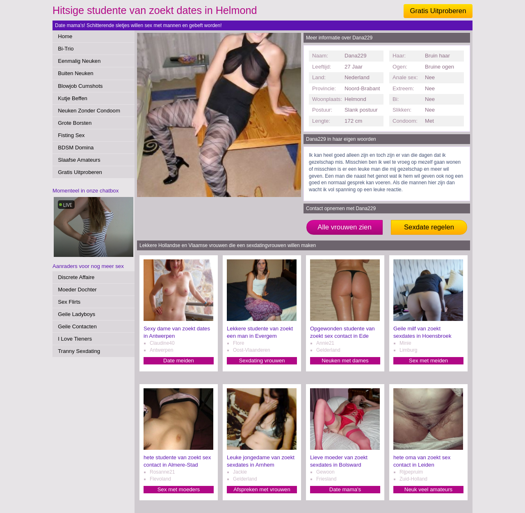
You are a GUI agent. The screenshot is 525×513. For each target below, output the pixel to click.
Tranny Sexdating (79, 351)
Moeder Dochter (77, 289)
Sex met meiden (428, 360)
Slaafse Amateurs (79, 160)
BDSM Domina (76, 147)
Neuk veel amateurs (428, 489)
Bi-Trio (65, 49)
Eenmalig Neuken (79, 61)
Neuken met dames (345, 360)
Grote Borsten (74, 123)
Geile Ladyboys (76, 314)
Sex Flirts (69, 302)
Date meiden (178, 360)
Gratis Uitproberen (438, 11)
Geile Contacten (77, 326)
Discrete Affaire (76, 277)
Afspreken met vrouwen (261, 489)
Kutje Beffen (72, 98)
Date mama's (345, 489)
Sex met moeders (179, 489)
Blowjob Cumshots (80, 86)
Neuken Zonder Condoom (89, 111)
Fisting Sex (71, 135)
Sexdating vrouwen (262, 360)
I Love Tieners (75, 339)
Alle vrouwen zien (344, 227)
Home (65, 36)
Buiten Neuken (76, 73)
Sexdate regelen (429, 227)
